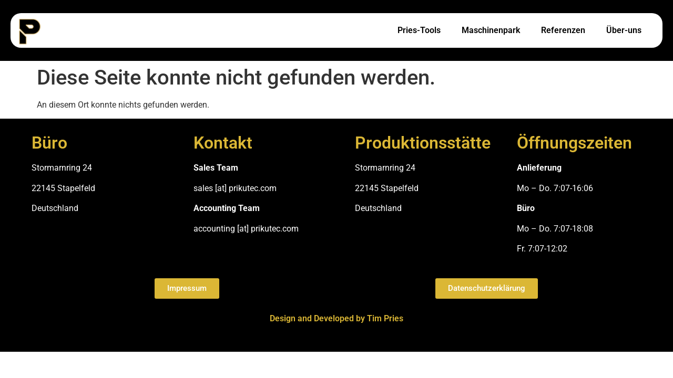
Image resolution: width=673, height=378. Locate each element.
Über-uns (623, 30)
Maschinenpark (491, 30)
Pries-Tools (419, 30)
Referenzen (563, 30)
